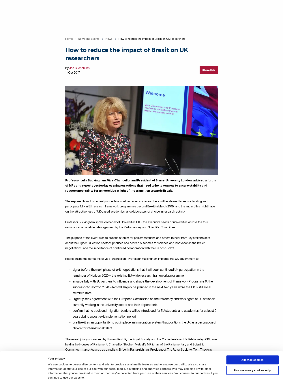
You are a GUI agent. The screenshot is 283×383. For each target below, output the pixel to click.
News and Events (89, 38)
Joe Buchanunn (79, 68)
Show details (56, 375)
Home (69, 38)
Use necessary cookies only (252, 358)
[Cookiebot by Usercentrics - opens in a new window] (24, 376)
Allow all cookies (252, 348)
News (109, 38)
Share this (208, 70)
